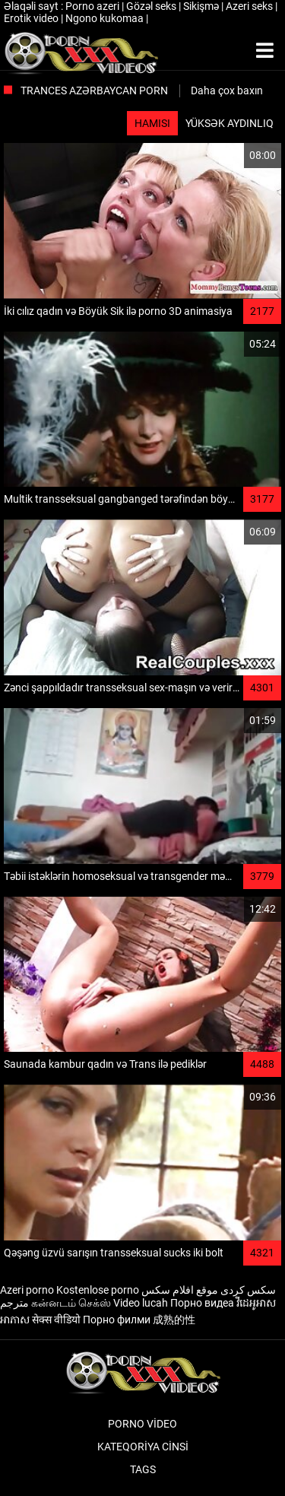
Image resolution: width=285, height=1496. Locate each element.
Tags (143, 1469)
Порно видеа (202, 1303)
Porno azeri (93, 6)
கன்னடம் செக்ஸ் (71, 1303)
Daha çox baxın (227, 90)
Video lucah (140, 1303)
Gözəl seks (152, 6)
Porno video (142, 1424)
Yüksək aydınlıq (229, 123)
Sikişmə (202, 6)
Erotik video (32, 18)
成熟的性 (174, 1319)
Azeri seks (250, 6)
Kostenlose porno (97, 1290)
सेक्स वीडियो (56, 1319)
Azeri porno (27, 1290)
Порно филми (116, 1319)
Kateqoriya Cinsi (142, 1446)
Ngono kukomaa (105, 18)
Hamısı (152, 123)
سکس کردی (248, 1290)
